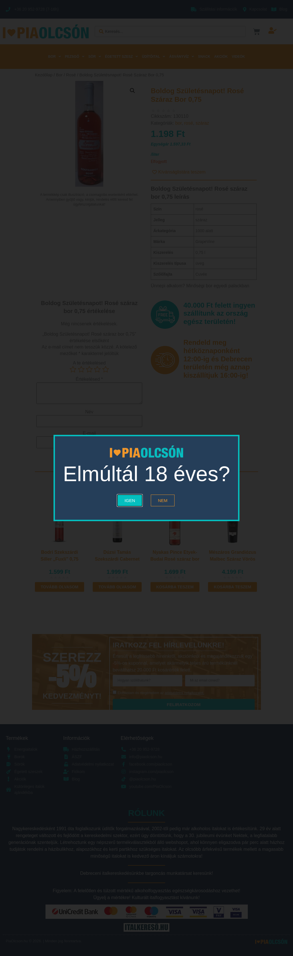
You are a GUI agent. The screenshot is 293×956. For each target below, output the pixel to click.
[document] (146, 478)
